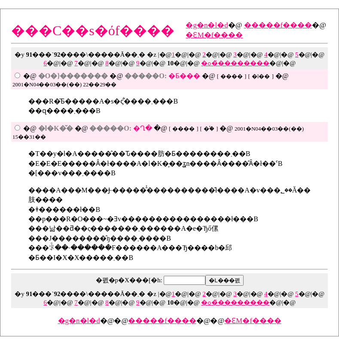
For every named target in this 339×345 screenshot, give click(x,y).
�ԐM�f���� (214, 35)
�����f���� (278, 25)
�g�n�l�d (207, 25)
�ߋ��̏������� (235, 63)
